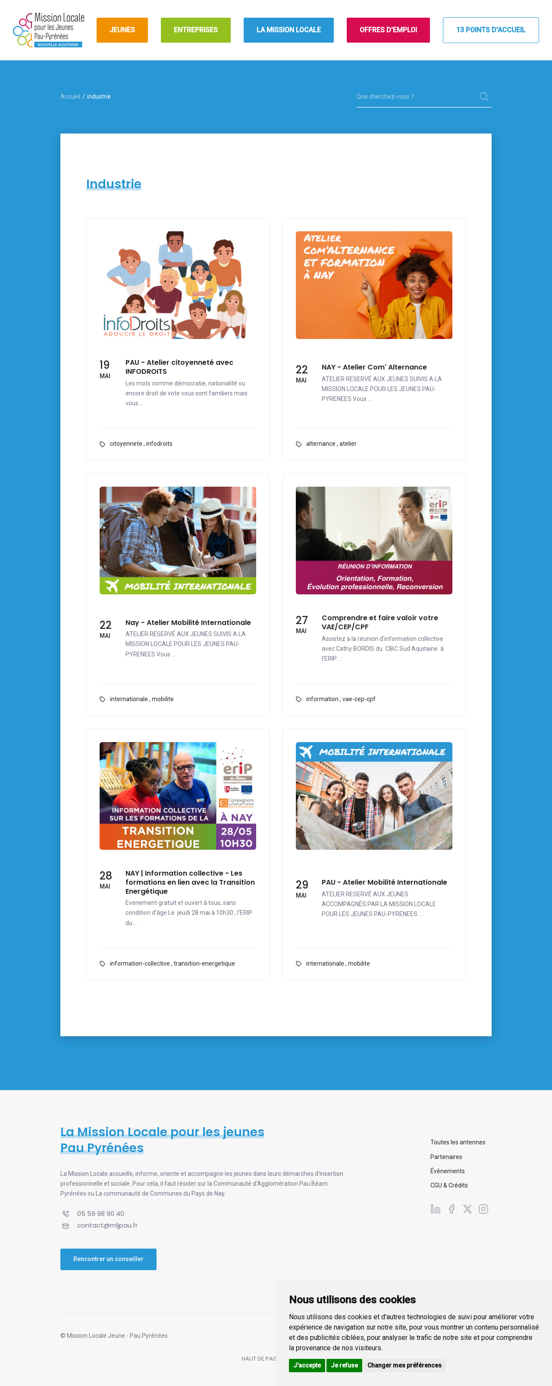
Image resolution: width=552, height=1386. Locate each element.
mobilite (163, 699)
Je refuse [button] (344, 1365)
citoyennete (126, 443)
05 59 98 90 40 (100, 1213)
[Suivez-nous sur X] (467, 1209)
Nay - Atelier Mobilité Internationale (188, 623)
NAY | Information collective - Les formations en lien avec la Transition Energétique (190, 882)
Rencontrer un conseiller (108, 1258)
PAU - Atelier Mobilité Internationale (384, 882)
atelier (348, 443)
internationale (129, 699)
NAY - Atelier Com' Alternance (374, 367)
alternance (321, 443)
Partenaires (446, 1156)
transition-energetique (204, 963)
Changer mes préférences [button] (404, 1365)
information (322, 699)
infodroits (159, 443)
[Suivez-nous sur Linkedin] (435, 1209)
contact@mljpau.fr (107, 1225)
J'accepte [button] (307, 1365)
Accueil (70, 96)
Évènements (447, 1171)
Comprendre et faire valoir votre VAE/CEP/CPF (380, 623)
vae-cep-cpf (359, 699)
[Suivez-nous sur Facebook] (451, 1209)
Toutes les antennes (458, 1142)
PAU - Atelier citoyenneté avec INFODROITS (179, 367)
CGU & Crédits (449, 1185)
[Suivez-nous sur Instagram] (483, 1209)
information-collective (140, 963)
